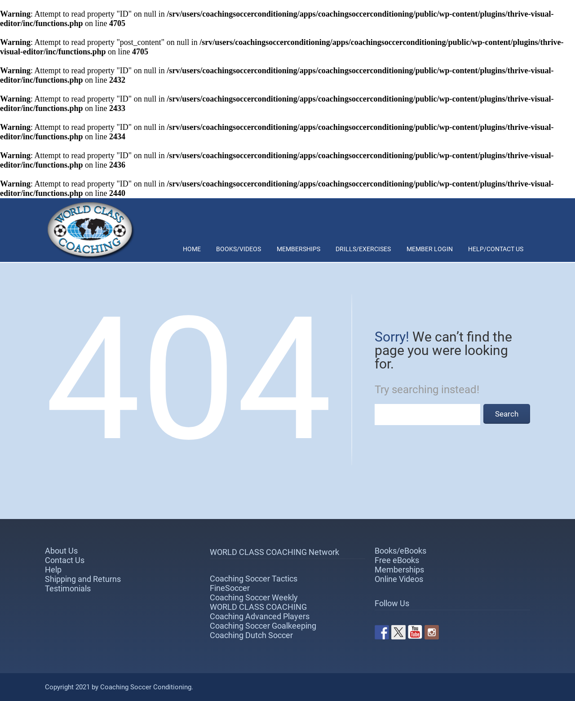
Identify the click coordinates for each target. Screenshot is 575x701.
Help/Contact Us (495, 249)
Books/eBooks (400, 550)
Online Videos (399, 579)
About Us (61, 550)
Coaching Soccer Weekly (254, 597)
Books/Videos (238, 249)
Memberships (298, 249)
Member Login (430, 249)
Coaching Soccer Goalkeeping (263, 625)
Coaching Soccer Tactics (253, 578)
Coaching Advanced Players (260, 616)
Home (192, 249)
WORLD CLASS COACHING (258, 607)
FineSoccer (230, 588)
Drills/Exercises (363, 249)
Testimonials (68, 588)
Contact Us (64, 560)
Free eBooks (397, 560)
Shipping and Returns (83, 579)
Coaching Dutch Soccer (251, 635)
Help (53, 569)
